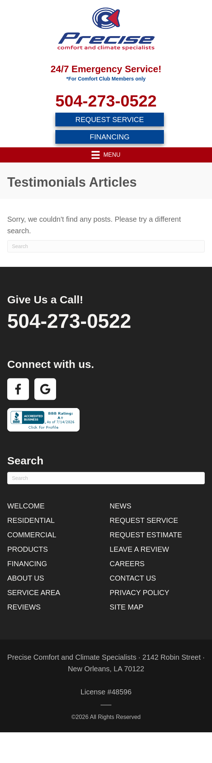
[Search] (106, 246)
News (120, 506)
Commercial (31, 535)
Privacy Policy (139, 593)
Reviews (24, 607)
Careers (127, 564)
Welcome (25, 506)
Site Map (126, 607)
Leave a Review (139, 549)
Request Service (144, 520)
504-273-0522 (106, 101)
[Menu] (106, 154)
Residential (31, 520)
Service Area (33, 593)
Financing (27, 564)
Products (27, 549)
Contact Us (133, 578)
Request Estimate (146, 535)
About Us (25, 578)
